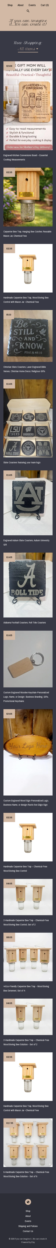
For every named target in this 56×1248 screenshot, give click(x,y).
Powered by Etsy (28, 1242)
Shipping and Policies (28, 1226)
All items (27, 49)
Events (32, 5)
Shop (10, 5)
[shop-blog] (28, 1202)
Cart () (45, 5)
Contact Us (28, 1231)
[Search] (28, 11)
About (21, 5)
